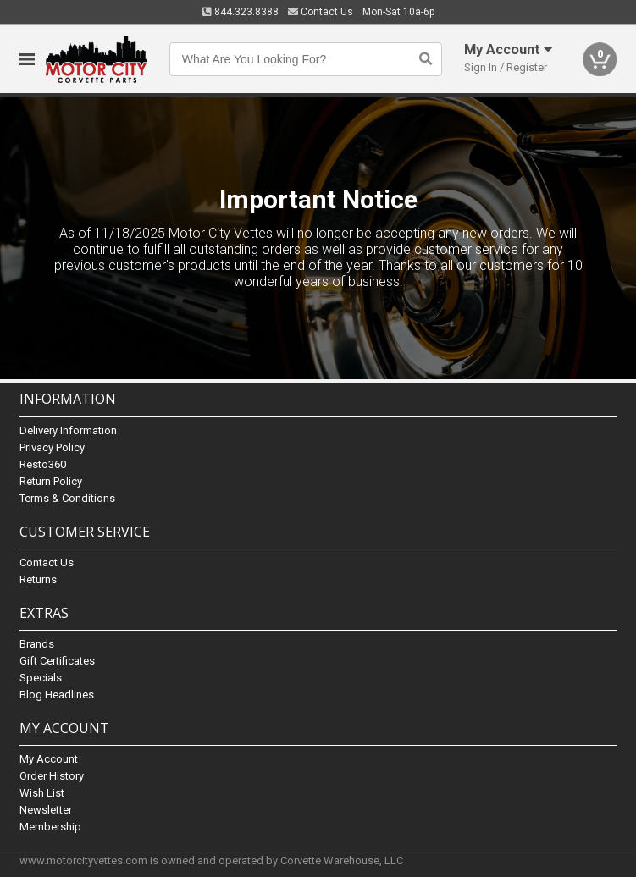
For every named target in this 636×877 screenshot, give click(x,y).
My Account (48, 759)
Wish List (41, 792)
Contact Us (320, 12)
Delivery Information (68, 430)
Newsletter (45, 809)
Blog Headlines (56, 694)
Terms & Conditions (67, 498)
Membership (50, 826)
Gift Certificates (57, 660)
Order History (51, 775)
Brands (36, 643)
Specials (40, 677)
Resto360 (42, 464)
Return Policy (50, 481)
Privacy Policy (52, 447)
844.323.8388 (240, 12)
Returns (38, 579)
